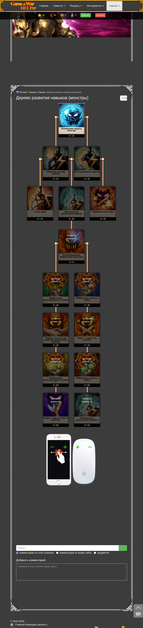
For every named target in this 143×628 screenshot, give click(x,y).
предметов (101, 552)
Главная (43, 5)
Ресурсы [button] (76, 5)
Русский (21, 92)
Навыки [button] (114, 5)
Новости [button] (59, 5)
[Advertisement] (71, 61)
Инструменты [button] (95, 5)
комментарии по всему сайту (73, 552)
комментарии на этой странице (35, 552)
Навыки (41, 92)
